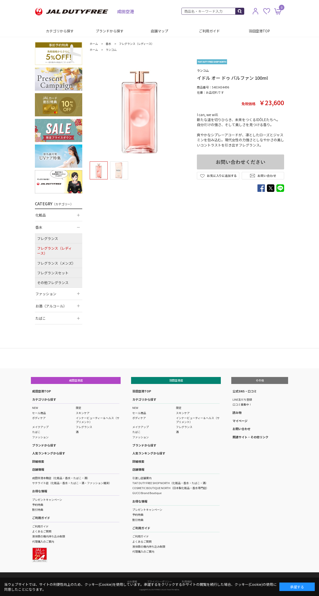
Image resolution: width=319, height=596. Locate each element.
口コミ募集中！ (242, 404)
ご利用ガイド (209, 30)
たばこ (36, 432)
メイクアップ (40, 427)
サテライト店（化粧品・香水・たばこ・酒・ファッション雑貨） (72, 483)
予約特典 (37, 505)
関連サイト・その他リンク (250, 437)
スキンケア (82, 413)
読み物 (237, 412)
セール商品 (39, 413)
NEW (35, 408)
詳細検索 (38, 461)
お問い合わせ (241, 429)
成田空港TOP (41, 391)
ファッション (40, 437)
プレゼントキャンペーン (47, 500)
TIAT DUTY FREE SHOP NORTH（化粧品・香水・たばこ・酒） (170, 483)
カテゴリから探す (60, 30)
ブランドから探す (110, 30)
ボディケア (39, 418)
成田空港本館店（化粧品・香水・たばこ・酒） (61, 478)
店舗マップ (159, 30)
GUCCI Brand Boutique (146, 493)
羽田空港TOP (259, 30)
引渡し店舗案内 (142, 478)
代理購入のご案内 (43, 541)
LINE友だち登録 (242, 399)
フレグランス (84, 427)
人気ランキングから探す (48, 453)
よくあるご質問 (41, 531)
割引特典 (37, 510)
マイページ (240, 421)
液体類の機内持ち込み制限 (48, 536)
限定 (78, 408)
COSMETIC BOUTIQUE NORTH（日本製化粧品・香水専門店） (170, 488)
